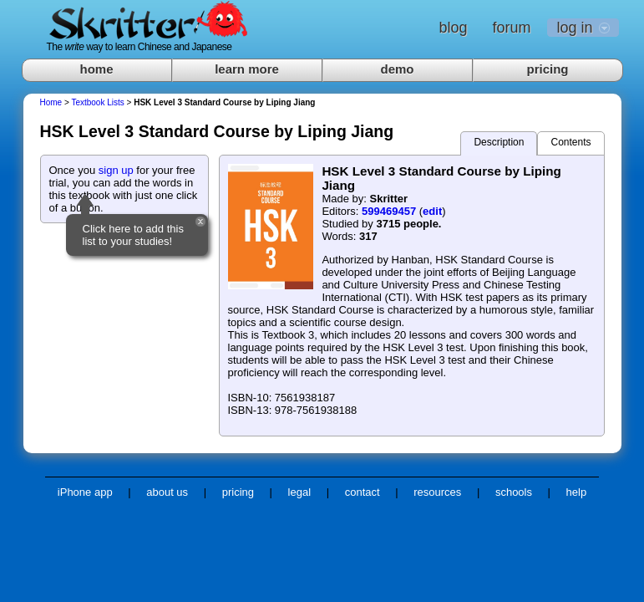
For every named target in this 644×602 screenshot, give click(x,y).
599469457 (389, 211)
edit (432, 211)
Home (51, 102)
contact (362, 492)
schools (513, 492)
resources (437, 492)
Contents (570, 142)
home (96, 69)
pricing (547, 69)
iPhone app (85, 492)
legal (299, 492)
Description (499, 142)
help (576, 492)
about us (167, 492)
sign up (116, 170)
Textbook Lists (97, 102)
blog (453, 27)
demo (396, 69)
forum (511, 27)
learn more (247, 69)
